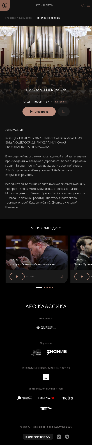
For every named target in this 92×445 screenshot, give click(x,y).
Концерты (25, 17)
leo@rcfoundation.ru (38, 436)
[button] (39, 287)
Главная (10, 17)
